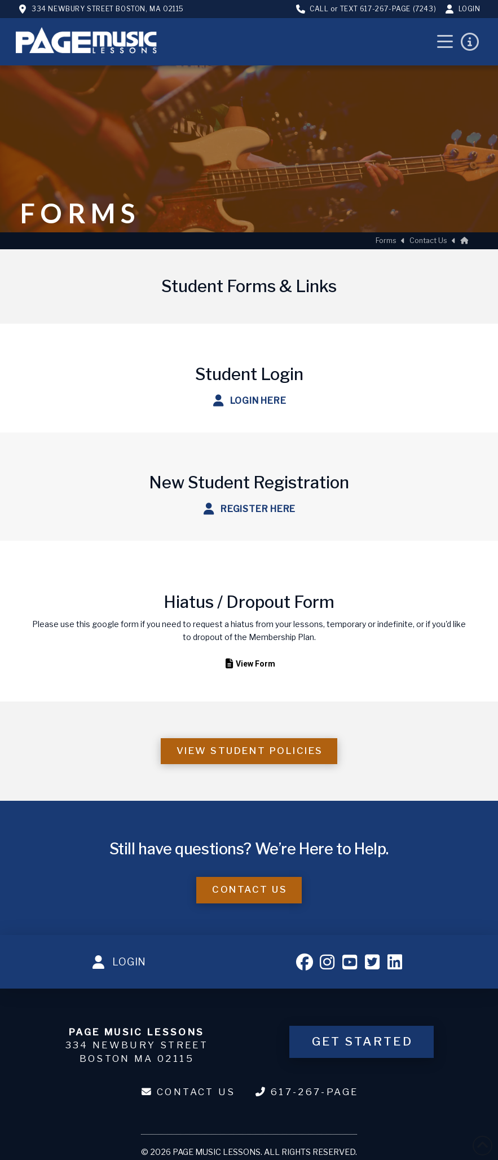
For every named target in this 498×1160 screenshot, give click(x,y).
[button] (445, 41)
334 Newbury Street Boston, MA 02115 (108, 9)
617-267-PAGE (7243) (398, 9)
